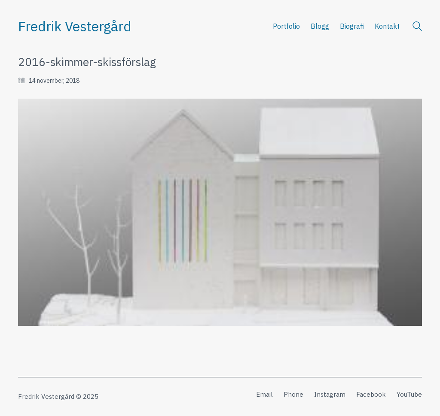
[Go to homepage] (74, 26)
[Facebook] (371, 394)
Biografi (352, 26)
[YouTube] (409, 394)
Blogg (320, 26)
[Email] (264, 394)
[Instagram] (329, 394)
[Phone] (293, 394)
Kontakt (387, 26)
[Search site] (417, 27)
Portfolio (286, 26)
